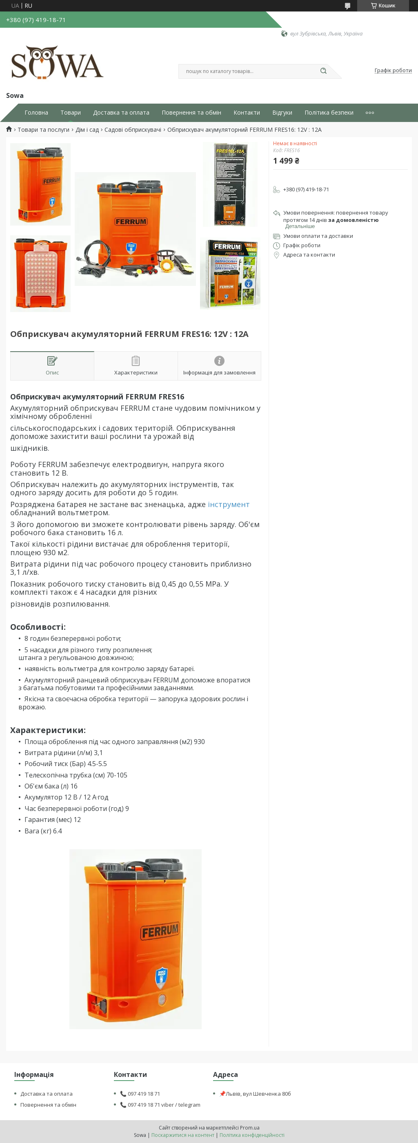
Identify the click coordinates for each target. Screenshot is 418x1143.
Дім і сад (87, 129)
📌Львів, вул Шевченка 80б (255, 1093)
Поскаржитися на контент (182, 1135)
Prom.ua (250, 1127)
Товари (70, 112)
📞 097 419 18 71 (140, 1093)
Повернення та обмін (191, 112)
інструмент (229, 504)
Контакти (246, 112)
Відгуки (282, 112)
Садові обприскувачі (132, 129)
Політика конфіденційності (252, 1135)
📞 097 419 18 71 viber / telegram (160, 1104)
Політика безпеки (329, 112)
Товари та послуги (43, 129)
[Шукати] (323, 71)
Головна (36, 112)
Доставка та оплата (121, 112)
